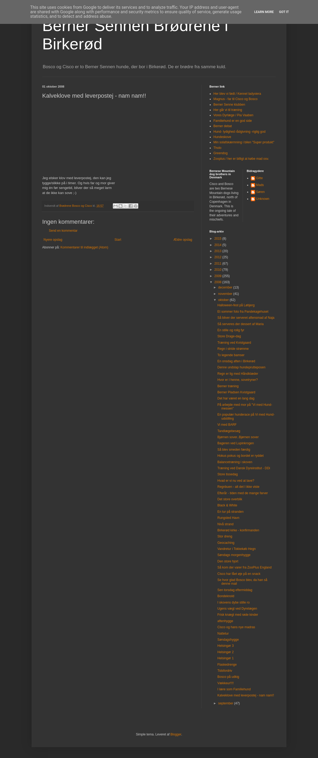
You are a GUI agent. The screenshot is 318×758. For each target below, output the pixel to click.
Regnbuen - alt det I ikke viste (238, 487)
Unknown (262, 199)
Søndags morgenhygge (234, 555)
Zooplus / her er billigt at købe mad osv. (241, 159)
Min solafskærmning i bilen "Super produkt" (243, 142)
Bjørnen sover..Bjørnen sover (238, 437)
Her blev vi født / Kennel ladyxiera (237, 94)
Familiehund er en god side (232, 121)
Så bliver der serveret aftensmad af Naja (245, 318)
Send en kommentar (63, 230)
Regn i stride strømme (233, 349)
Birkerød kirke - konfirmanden (238, 530)
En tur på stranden (230, 512)
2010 (218, 270)
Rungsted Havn (228, 518)
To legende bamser (230, 355)
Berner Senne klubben (229, 104)
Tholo (217, 148)
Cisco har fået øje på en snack (238, 574)
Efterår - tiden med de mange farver (242, 493)
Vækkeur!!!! (225, 683)
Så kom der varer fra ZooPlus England (244, 567)
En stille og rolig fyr (230, 330)
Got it (284, 12)
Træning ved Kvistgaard (234, 342)
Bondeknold (225, 596)
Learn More (264, 12)
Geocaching (225, 543)
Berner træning (228, 386)
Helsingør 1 (225, 658)
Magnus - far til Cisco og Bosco (235, 99)
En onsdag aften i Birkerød (236, 361)
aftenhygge (225, 621)
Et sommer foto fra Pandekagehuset (242, 311)
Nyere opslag (53, 240)
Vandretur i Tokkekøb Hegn (236, 549)
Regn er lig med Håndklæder (237, 374)
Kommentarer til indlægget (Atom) (84, 247)
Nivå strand (225, 524)
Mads (260, 185)
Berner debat (222, 126)
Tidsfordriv (224, 671)
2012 (218, 257)
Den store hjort (227, 561)
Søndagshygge (228, 639)
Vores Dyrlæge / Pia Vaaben (233, 115)
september (226, 703)
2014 (218, 245)
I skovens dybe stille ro (233, 602)
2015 (218, 238)
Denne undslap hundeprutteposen (241, 367)
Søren (260, 192)
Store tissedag (227, 474)
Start (117, 240)
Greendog (220, 153)
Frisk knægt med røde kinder (237, 615)
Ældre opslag (182, 240)
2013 (218, 251)
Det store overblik (229, 499)
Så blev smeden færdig (233, 449)
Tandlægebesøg (228, 431)
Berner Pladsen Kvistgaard (236, 392)
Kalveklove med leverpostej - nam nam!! (245, 695)
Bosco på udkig (228, 677)
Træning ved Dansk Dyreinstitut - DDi (243, 468)
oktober (224, 300)
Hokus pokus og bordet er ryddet (240, 456)
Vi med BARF (227, 425)
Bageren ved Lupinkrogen (235, 443)
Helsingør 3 (225, 646)
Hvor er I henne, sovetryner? (237, 380)
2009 (218, 276)
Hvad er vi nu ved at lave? (235, 481)
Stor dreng (224, 536)
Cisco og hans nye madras (236, 627)
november (225, 294)
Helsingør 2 (225, 652)
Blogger (175, 734)
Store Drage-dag (229, 336)
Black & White (227, 505)
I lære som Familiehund (234, 689)
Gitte (259, 178)
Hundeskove (222, 137)
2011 (218, 263)
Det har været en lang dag (235, 398)
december (225, 287)
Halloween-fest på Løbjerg (236, 305)
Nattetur (223, 633)
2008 (218, 282)
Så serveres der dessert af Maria (240, 324)
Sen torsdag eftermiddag (234, 590)
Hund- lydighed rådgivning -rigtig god (239, 131)
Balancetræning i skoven (234, 462)
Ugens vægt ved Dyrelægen (237, 608)
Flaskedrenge (227, 664)
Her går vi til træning (227, 110)
